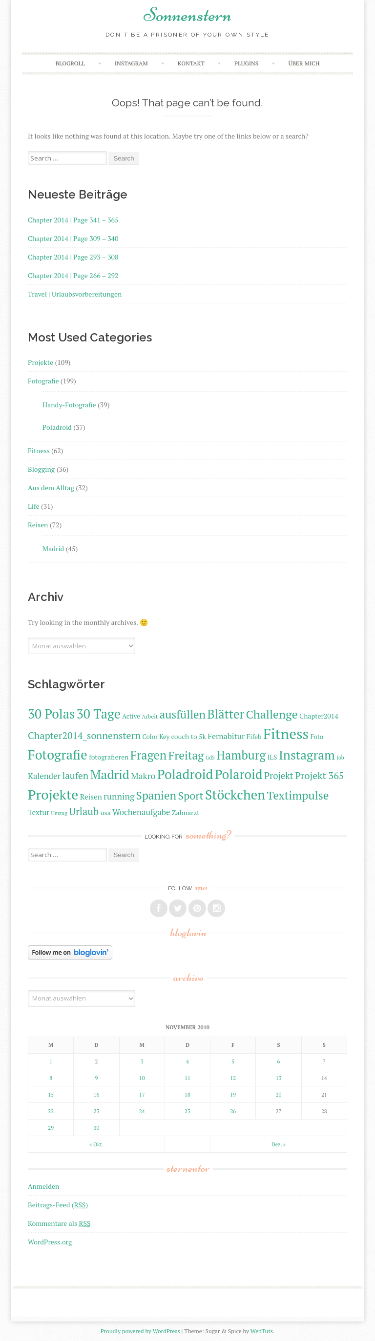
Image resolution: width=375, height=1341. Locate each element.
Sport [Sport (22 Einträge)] (190, 795)
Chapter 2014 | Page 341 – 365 (73, 219)
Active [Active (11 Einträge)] (131, 716)
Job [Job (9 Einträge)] (340, 757)
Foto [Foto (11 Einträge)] (317, 736)
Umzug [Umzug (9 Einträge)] (59, 813)
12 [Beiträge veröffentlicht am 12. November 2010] (233, 1078)
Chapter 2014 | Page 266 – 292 (73, 275)
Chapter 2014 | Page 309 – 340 (73, 238)
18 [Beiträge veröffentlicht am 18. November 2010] (187, 1094)
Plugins (246, 63)
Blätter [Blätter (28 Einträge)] (226, 714)
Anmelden (43, 1186)
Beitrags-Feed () (58, 1204)
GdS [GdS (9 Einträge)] (210, 757)
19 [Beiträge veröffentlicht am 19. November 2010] (233, 1094)
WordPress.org (50, 1241)
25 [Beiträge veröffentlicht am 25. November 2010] (187, 1111)
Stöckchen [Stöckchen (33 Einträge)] (235, 794)
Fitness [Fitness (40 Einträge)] (286, 733)
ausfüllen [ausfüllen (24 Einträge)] (183, 714)
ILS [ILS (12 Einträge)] (272, 756)
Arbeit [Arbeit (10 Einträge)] (150, 716)
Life (33, 506)
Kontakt (191, 63)
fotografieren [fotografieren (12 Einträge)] (108, 756)
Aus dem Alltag (51, 487)
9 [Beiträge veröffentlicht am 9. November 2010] (96, 1078)
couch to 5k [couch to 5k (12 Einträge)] (188, 736)
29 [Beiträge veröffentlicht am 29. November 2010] (51, 1127)
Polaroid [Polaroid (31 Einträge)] (239, 774)
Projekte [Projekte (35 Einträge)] (53, 794)
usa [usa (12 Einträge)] (106, 812)
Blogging (41, 469)
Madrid (53, 548)
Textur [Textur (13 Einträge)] (38, 812)
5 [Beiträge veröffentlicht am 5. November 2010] (232, 1061)
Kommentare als (59, 1223)
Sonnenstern (187, 14)
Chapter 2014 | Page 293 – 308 (73, 256)
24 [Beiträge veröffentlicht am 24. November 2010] (142, 1111)
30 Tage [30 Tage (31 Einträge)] (99, 713)
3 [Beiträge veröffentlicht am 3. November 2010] (142, 1061)
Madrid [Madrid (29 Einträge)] (109, 774)
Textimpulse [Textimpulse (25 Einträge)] (298, 795)
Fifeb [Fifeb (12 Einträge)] (254, 736)
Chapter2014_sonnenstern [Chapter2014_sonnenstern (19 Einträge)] (84, 735)
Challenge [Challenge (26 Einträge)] (271, 714)
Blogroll (70, 63)
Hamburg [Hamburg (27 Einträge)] (241, 755)
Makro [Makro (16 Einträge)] (143, 775)
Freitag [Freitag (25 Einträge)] (186, 755)
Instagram (131, 63)
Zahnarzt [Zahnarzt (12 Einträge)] (186, 812)
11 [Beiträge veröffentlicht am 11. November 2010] (187, 1078)
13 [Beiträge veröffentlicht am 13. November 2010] (279, 1078)
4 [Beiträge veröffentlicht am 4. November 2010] (187, 1061)
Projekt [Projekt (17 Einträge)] (278, 775)
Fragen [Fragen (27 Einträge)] (148, 755)
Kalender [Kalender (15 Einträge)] (44, 776)
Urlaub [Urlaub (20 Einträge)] (84, 811)
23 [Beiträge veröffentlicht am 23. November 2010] (97, 1111)
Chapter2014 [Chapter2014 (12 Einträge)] (318, 716)
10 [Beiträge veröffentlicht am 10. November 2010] (142, 1078)
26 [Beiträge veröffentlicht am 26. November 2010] (233, 1111)
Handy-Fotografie (69, 404)
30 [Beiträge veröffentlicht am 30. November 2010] (97, 1127)
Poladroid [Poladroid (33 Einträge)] (185, 774)
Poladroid (57, 427)
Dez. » (278, 1144)
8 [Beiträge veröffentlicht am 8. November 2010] (50, 1078)
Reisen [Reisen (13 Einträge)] (91, 796)
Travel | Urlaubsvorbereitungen (75, 294)
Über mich (303, 63)
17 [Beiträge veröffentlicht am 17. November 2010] (142, 1094)
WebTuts (261, 1331)
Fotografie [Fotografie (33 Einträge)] (57, 754)
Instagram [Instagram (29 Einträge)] (307, 755)
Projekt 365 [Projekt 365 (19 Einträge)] (319, 775)
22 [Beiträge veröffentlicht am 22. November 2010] (51, 1111)
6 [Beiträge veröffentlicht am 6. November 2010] (278, 1061)
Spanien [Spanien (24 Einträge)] (156, 795)
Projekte (40, 362)
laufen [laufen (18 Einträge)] (75, 775)
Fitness (39, 450)
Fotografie (43, 380)
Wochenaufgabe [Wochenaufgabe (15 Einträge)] (141, 812)
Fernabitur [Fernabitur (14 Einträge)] (226, 736)
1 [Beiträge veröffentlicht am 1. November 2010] (50, 1061)
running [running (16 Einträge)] (119, 796)
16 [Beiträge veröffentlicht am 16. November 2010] (97, 1094)
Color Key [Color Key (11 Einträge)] (155, 736)
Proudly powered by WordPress (140, 1331)
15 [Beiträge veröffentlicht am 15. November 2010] (51, 1094)
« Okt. (96, 1144)
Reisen (38, 524)
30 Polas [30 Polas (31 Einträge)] (51, 713)
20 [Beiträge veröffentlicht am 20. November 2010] (279, 1094)
